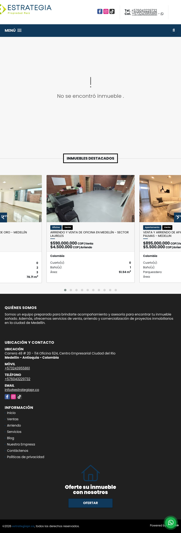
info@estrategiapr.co (22, 389)
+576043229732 (144, 10)
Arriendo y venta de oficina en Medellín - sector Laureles (89, 234)
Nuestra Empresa (21, 444)
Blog (10, 438)
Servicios (14, 431)
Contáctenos (17, 450)
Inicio (11, 412)
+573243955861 (144, 13)
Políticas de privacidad (25, 457)
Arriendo (14, 425)
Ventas (12, 419)
